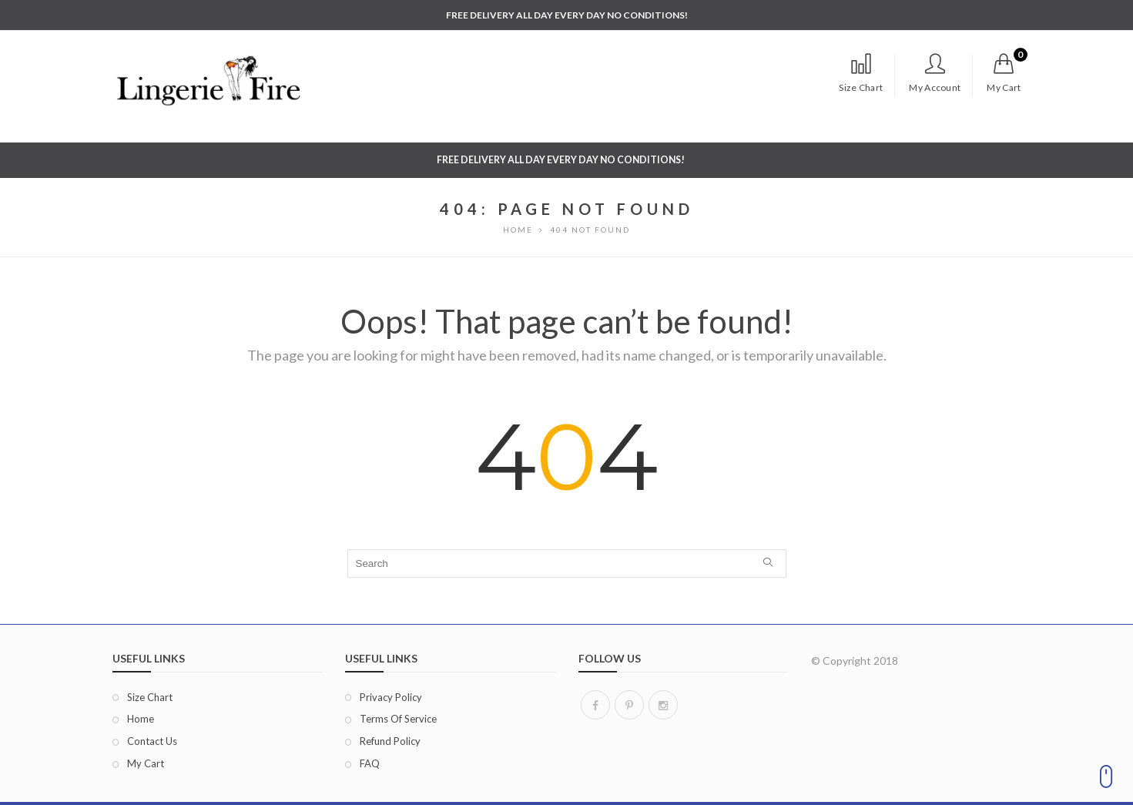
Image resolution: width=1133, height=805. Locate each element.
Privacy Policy (391, 697)
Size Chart (861, 73)
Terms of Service (398, 719)
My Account (934, 73)
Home (140, 719)
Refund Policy (390, 741)
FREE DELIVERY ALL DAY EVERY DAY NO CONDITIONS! (567, 15)
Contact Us (152, 741)
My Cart (145, 763)
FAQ (370, 763)
